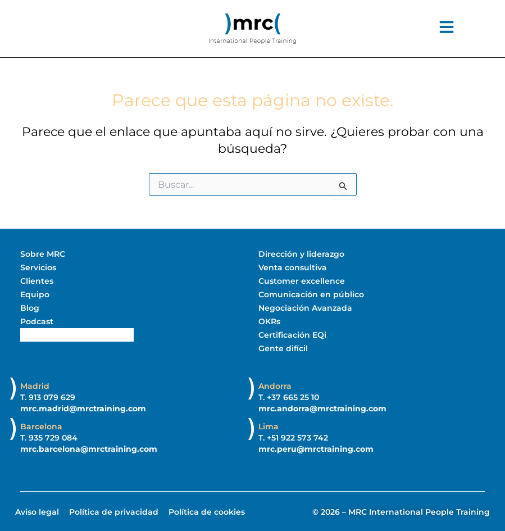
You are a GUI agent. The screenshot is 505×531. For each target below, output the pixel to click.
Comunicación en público (311, 294)
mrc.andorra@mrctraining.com (322, 408)
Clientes (36, 281)
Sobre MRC (42, 254)
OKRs (269, 321)
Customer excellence (301, 281)
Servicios (38, 267)
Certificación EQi (292, 335)
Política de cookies (207, 511)
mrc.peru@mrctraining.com (316, 448)
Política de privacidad (113, 511)
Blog (29, 308)
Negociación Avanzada (305, 308)
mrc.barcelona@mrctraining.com (88, 448)
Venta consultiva (292, 267)
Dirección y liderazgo (301, 254)
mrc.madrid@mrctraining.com (83, 408)
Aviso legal (37, 511)
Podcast (36, 321)
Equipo (34, 294)
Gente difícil (283, 348)
